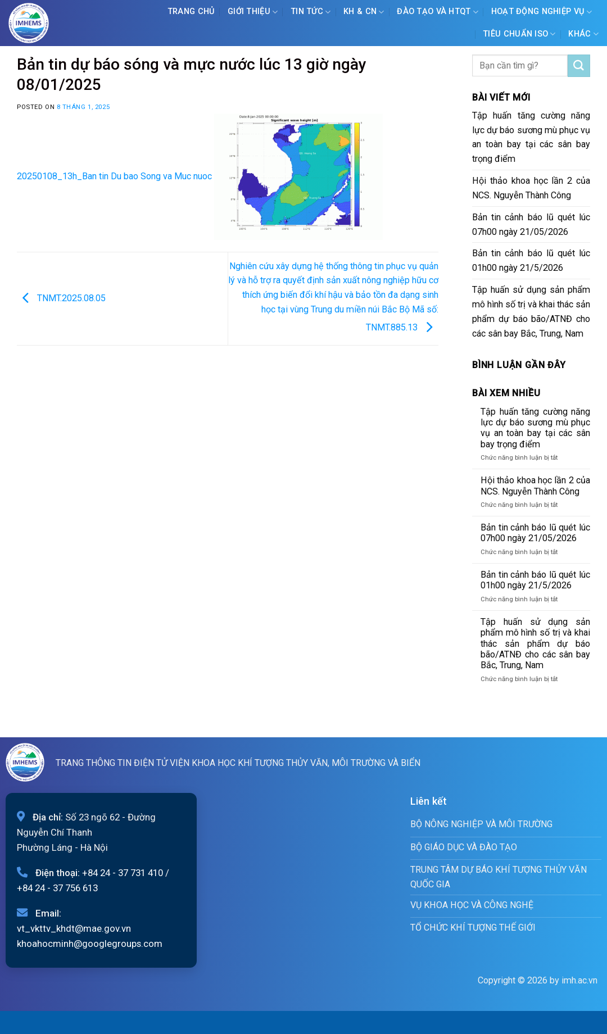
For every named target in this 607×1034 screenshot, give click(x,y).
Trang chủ (191, 11)
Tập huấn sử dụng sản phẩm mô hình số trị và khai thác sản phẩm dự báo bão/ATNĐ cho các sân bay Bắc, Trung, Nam (531, 311)
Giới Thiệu (253, 12)
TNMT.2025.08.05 (61, 298)
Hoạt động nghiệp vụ (541, 12)
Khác (583, 34)
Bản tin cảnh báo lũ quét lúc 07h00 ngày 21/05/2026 (531, 224)
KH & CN (363, 12)
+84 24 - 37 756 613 (57, 888)
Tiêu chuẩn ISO (519, 34)
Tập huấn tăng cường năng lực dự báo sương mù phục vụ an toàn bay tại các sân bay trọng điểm (531, 137)
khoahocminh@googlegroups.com (89, 943)
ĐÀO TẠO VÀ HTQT (437, 12)
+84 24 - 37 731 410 (122, 872)
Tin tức (311, 12)
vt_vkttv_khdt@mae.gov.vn (74, 928)
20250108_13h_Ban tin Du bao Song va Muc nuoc (114, 176)
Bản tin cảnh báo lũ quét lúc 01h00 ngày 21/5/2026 (531, 260)
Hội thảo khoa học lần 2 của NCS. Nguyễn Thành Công (531, 188)
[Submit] (579, 66)
